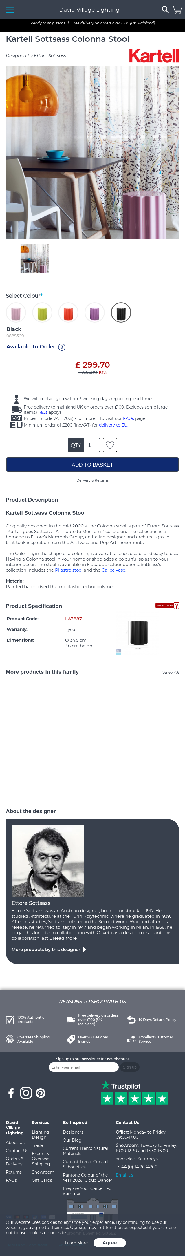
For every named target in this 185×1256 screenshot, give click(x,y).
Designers (73, 1132)
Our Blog (72, 1140)
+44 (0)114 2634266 (138, 1167)
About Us (15, 1142)
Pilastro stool (69, 570)
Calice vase (113, 570)
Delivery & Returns (92, 480)
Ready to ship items (47, 23)
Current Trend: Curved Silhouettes (85, 1164)
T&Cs (42, 412)
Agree (109, 1243)
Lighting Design (40, 1135)
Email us (124, 1175)
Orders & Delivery (14, 1161)
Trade (37, 1145)
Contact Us (17, 1150)
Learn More (76, 1243)
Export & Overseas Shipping (41, 1159)
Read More (65, 938)
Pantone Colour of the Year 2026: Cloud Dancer (87, 1177)
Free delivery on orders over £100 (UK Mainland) (113, 23)
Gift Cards (42, 1180)
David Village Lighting (89, 9)
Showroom (43, 1172)
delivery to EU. (113, 425)
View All (170, 672)
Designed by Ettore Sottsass (36, 55)
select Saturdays (141, 1158)
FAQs (128, 418)
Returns (14, 1172)
